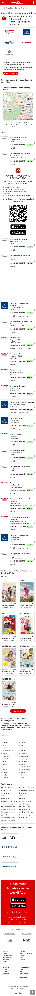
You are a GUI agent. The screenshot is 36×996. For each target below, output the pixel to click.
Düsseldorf (5, 759)
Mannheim (23, 748)
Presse (22, 972)
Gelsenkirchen (24, 761)
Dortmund (5, 756)
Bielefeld (22, 742)
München (4, 745)
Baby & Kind (6, 790)
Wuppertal (23, 740)
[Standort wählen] (33, 2)
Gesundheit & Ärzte (8, 809)
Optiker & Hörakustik (27, 788)
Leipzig (4, 769)
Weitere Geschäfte (25, 817)
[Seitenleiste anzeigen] (32, 992)
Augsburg (23, 759)
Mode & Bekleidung (8, 820)
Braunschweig (24, 769)
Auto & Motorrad (7, 788)
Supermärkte (24, 809)
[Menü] (2, 2)
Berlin (21, 3)
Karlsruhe (23, 753)
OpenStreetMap (23, 119)
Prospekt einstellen (26, 954)
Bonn (21, 745)
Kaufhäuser (6, 815)
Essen (3, 761)
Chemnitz (23, 772)
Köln (3, 748)
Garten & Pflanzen (8, 807)
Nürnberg (4, 772)
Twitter (5, 972)
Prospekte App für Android (18, 917)
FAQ (21, 958)
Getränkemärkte (7, 812)
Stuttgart (4, 753)
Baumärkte (5, 793)
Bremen (4, 764)
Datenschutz (24, 974)
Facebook (6, 970)
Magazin (5, 962)
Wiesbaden (23, 756)
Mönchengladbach (25, 767)
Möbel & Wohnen (7, 817)
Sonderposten (25, 801)
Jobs (21, 970)
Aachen (22, 764)
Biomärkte (5, 796)
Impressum (23, 978)
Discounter (5, 798)
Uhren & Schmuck (26, 812)
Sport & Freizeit (25, 807)
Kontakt (22, 960)
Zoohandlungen (25, 815)
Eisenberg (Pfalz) (6, 13)
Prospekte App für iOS (18, 920)
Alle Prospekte (18, 711)
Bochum (4, 778)
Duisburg (4, 775)
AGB (21, 976)
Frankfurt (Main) (7, 751)
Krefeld (22, 778)
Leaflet (15, 119)
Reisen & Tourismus (26, 790)
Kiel (21, 775)
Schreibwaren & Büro (27, 796)
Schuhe (22, 798)
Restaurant (23, 793)
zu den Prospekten (10, 73)
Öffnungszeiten (7, 956)
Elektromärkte (7, 804)
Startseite (6, 954)
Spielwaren (24, 804)
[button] (30, 94)
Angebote (6, 960)
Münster (22, 751)
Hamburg (4, 742)
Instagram (6, 974)
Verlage (22, 956)
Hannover (5, 767)
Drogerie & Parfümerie (9, 801)
